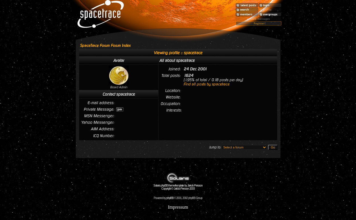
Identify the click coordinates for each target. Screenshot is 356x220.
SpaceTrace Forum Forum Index (105, 45)
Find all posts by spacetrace (206, 84)
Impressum (178, 207)
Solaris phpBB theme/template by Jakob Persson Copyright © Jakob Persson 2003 (177, 185)
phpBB (170, 198)
